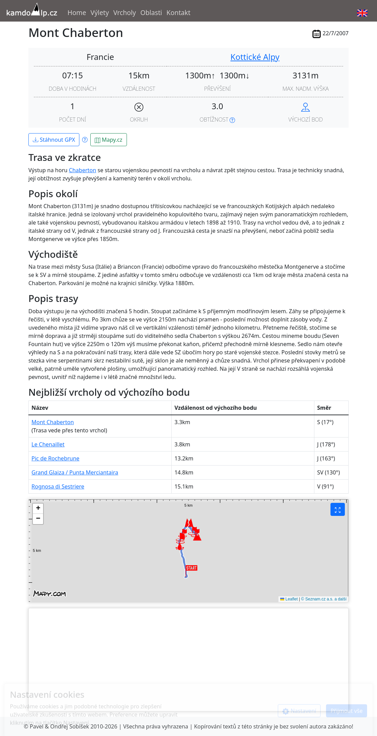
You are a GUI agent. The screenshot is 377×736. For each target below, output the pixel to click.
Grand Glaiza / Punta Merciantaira (74, 472)
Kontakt (179, 12)
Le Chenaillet (48, 444)
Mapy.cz (108, 139)
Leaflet (289, 599)
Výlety (100, 12)
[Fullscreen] (337, 509)
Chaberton (82, 170)
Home (76, 12)
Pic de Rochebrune (55, 458)
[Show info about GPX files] (85, 139)
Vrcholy (124, 12)
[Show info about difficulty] (232, 119)
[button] (180, 539)
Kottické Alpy (255, 56)
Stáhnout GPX (54, 139)
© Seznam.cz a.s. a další (324, 599)
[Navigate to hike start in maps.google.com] (305, 106)
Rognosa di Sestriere (57, 486)
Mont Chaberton (52, 422)
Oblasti (151, 12)
